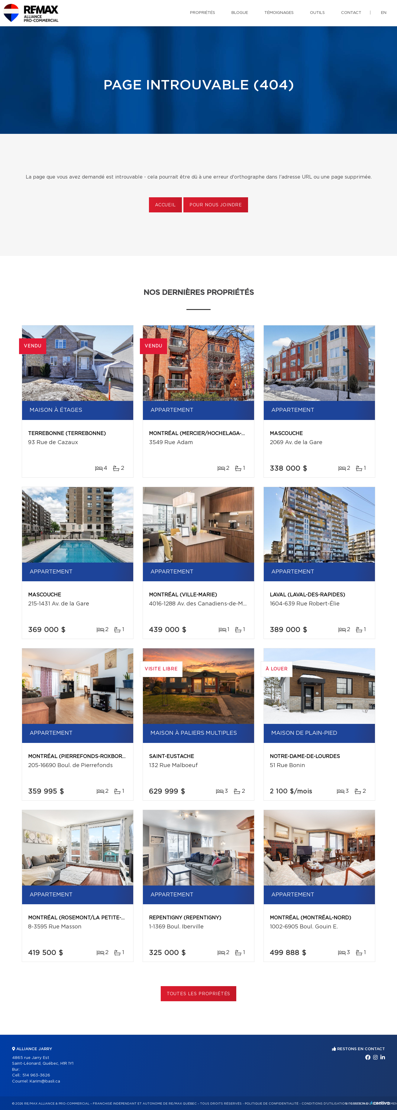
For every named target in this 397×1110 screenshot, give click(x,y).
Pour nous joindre (215, 205)
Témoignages (279, 13)
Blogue (239, 13)
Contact (351, 13)
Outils (317, 13)
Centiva (380, 1103)
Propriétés (202, 13)
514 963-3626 (36, 1075)
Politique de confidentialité (272, 1103)
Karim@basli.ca (45, 1081)
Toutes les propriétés (199, 994)
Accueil (165, 205)
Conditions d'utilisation (324, 1103)
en (383, 13)
